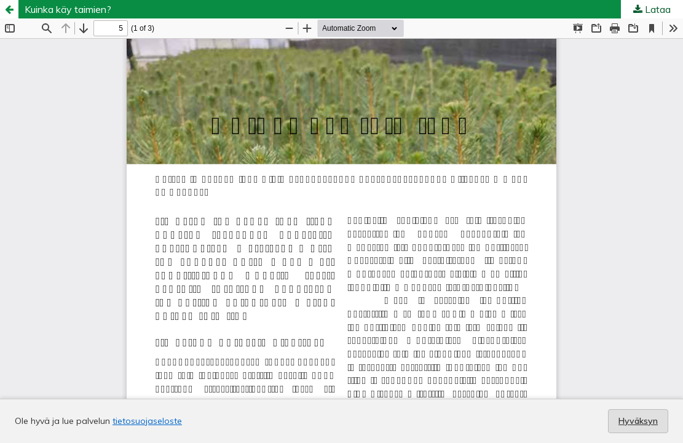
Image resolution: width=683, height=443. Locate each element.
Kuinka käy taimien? (68, 9)
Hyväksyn (638, 420)
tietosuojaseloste (147, 420)
